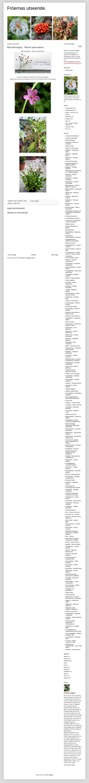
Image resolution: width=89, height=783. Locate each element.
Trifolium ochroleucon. (71, 611)
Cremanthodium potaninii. (72, 218)
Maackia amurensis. (71, 414)
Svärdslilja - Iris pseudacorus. (69, 589)
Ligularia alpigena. (70, 389)
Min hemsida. (69, 70)
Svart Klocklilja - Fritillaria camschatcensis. (72, 585)
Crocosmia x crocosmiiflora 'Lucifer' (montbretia (73, 221)
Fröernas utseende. (26, 8)
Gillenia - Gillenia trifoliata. (72, 278)
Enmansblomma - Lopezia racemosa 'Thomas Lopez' (72, 253)
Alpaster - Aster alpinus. (72, 148)
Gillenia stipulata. (70, 280)
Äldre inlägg (54, 255)
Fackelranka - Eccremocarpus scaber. (72, 256)
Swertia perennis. (70, 594)
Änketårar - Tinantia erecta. (73, 649)
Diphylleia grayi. (69, 230)
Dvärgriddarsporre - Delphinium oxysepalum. (72, 240)
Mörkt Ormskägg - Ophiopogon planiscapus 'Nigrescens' (72, 425)
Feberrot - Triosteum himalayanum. (71, 260)
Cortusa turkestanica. (71, 216)
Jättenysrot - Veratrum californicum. (71, 332)
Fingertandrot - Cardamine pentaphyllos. (72, 264)
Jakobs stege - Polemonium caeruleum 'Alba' (73, 324)
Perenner (68, 126)
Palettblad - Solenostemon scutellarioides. (72, 456)
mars (65, 676)
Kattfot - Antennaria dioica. (72, 346)
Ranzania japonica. (70, 510)
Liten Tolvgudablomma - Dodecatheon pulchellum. (72, 397)
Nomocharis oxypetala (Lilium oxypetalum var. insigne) (71, 441)
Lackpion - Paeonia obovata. (73, 383)
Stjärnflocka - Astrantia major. (73, 568)
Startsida (33, 255)
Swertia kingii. (69, 592)
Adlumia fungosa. (70, 140)
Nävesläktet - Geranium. (72, 448)
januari (66, 667)
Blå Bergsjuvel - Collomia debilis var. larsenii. (72, 186)
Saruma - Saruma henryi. (72, 542)
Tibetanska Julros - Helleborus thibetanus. (71, 608)
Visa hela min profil (69, 765)
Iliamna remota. (69, 322)
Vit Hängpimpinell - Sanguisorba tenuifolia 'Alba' (73, 630)
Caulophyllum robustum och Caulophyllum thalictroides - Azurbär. (73, 212)
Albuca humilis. (69, 146)
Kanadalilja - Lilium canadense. (70, 342)
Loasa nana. (68, 400)
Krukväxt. (68, 119)
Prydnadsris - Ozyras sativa (73, 500)
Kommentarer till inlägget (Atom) (26, 258)
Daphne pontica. (70, 224)
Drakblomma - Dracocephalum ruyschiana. (73, 236)
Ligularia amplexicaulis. (71, 391)
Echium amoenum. (70, 243)
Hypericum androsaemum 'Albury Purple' (72, 313)
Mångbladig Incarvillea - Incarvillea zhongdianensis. (73, 420)
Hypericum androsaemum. (72, 316)
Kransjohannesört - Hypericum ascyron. (71, 370)
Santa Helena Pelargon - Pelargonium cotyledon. (72, 539)
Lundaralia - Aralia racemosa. (73, 405)
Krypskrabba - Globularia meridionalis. (72, 376)
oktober (66, 658)
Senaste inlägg (12, 255)
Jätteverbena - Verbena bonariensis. (72, 335)
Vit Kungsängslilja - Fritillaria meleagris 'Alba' (73, 634)
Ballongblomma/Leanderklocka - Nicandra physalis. (73, 171)
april (65, 673)
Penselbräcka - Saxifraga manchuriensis (72, 477)
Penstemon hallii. (70, 480)
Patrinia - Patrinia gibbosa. (72, 474)
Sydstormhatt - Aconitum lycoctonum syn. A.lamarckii (73, 597)
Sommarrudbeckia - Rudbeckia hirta (70, 558)
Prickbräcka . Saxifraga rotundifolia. (71, 490)
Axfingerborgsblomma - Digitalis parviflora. (71, 164)
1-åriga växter (16, 203)
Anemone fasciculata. (71, 161)
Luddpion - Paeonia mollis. (72, 402)
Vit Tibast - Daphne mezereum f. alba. (70, 641)
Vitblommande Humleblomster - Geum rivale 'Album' (73, 646)
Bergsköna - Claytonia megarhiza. (71, 178)
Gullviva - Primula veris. (72, 300)
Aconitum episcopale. (71, 138)
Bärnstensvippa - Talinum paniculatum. (72, 208)
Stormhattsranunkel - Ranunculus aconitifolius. (72, 574)
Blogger (51, 775)
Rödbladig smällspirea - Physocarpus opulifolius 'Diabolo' (72, 532)
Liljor (66, 121)
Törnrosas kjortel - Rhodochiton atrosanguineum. (70, 622)
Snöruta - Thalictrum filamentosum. (71, 550)
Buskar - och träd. (70, 112)
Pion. (66, 129)
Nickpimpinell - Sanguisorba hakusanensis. (73, 437)
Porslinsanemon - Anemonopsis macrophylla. (73, 486)
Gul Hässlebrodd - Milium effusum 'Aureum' (72, 294)
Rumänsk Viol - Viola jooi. (72, 514)
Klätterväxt (68, 116)
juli (64, 663)
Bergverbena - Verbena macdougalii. (71, 182)
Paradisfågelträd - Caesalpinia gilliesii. (70, 464)
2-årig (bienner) (69, 110)
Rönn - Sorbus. (69, 536)
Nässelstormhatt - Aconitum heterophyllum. (73, 445)
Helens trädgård (70, 693)
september (67, 660)
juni (65, 665)
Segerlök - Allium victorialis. (73, 544)
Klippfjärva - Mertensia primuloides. (71, 352)
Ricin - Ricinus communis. (72, 512)
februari (66, 656)
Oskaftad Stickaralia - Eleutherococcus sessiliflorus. (71, 452)
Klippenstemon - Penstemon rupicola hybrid (73, 348)
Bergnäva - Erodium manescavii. (71, 175)
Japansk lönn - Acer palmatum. (71, 328)
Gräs (66, 114)
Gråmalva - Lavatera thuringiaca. (71, 286)
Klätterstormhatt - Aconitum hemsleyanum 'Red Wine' (73, 359)
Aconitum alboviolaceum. (72, 136)
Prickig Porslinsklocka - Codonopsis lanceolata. (72, 494)
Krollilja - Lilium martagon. (72, 373)
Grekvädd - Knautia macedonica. (70, 283)
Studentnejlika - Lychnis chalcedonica (72, 582)
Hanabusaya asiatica (71, 306)
